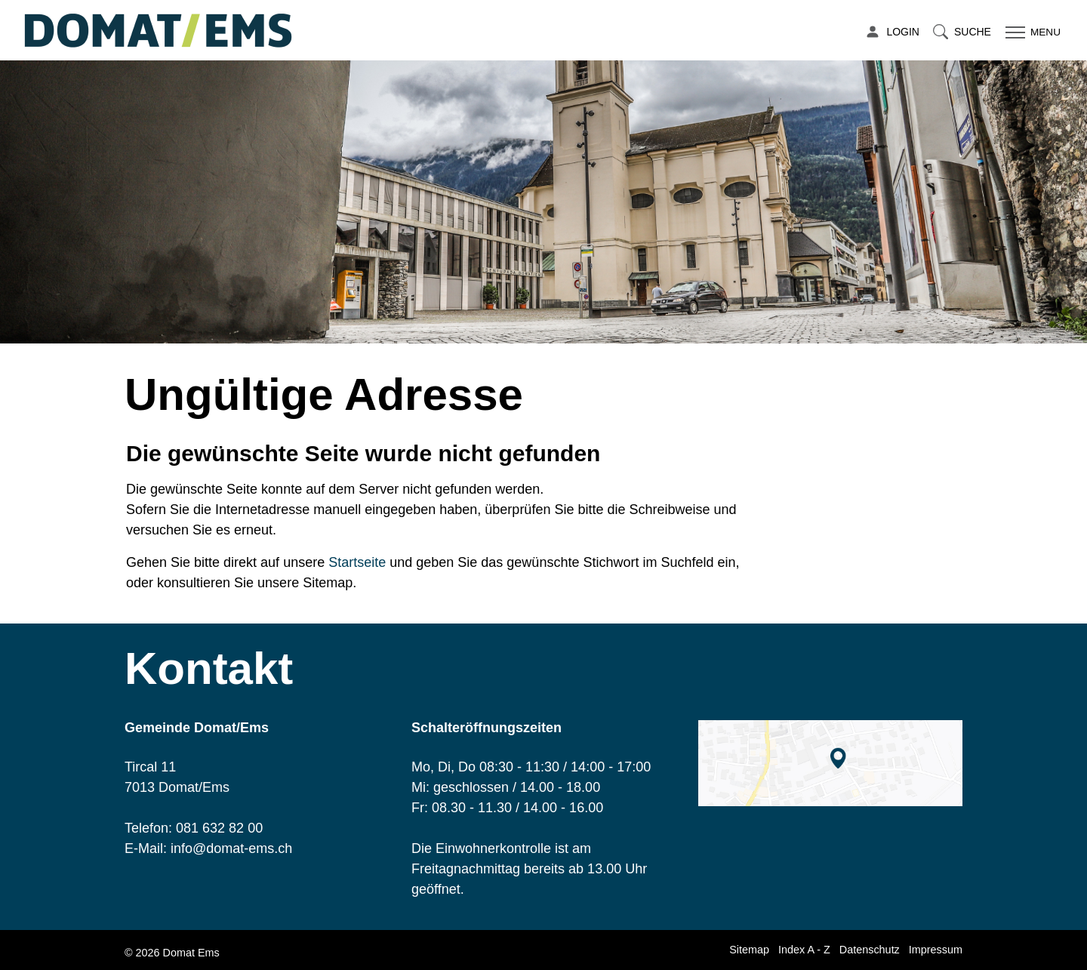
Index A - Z (804, 950)
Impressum (935, 950)
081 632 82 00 (219, 828)
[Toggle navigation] (1031, 32)
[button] (962, 32)
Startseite (357, 562)
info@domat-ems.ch (231, 848)
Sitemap (749, 950)
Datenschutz (869, 950)
